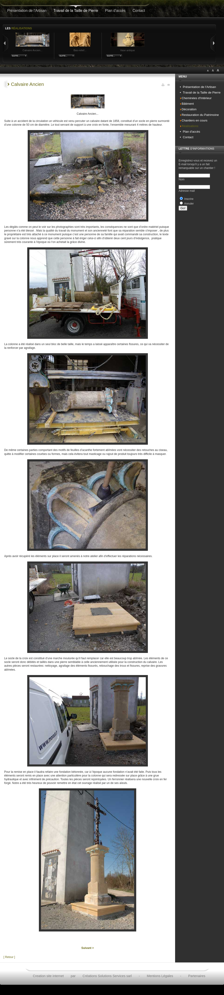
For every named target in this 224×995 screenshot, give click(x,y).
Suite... (16, 56)
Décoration (189, 109)
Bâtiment (188, 103)
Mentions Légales (160, 976)
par (73, 976)
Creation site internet (48, 976)
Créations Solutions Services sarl (107, 976)
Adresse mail (187, 190)
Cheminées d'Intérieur (197, 98)
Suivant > (87, 948)
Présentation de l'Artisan (27, 11)
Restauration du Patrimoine (200, 115)
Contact (138, 11)
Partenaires (196, 976)
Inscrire (188, 199)
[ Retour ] (9, 957)
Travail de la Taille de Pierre (76, 11)
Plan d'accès (115, 11)
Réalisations (190, 126)
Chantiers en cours (194, 120)
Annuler (189, 203)
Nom (181, 179)
